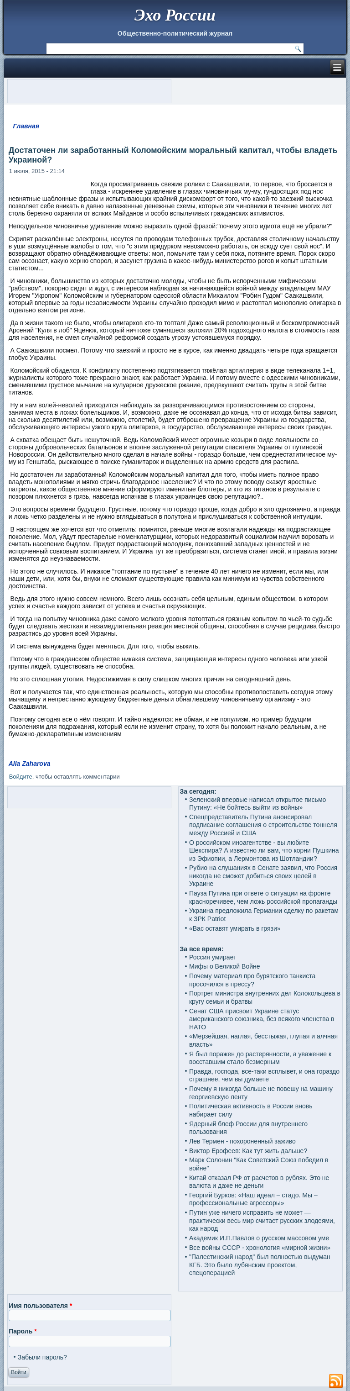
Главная (26, 126)
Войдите (20, 776)
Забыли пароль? (42, 1357)
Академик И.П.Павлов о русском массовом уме (259, 1238)
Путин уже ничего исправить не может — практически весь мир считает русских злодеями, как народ (262, 1220)
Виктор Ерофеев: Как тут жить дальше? (248, 1150)
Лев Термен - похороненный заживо (242, 1141)
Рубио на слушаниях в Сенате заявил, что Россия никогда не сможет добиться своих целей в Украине (263, 875)
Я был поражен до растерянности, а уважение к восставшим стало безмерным (260, 1058)
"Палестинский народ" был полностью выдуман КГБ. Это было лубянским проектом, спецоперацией (259, 1264)
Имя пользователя (40, 1305)
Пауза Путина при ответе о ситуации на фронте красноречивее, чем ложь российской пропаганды (263, 897)
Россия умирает (212, 957)
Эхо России (175, 15)
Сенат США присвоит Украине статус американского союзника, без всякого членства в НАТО (262, 1019)
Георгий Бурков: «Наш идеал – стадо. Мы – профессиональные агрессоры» (253, 1199)
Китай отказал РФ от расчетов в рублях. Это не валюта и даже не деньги (259, 1182)
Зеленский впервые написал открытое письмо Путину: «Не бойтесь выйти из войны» (257, 803)
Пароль (22, 1331)
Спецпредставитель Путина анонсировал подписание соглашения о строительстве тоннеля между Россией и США (263, 825)
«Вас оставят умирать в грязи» (235, 928)
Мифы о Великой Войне (224, 966)
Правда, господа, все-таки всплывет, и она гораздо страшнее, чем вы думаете (264, 1075)
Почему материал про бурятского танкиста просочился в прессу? (252, 980)
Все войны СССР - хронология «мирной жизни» (259, 1247)
